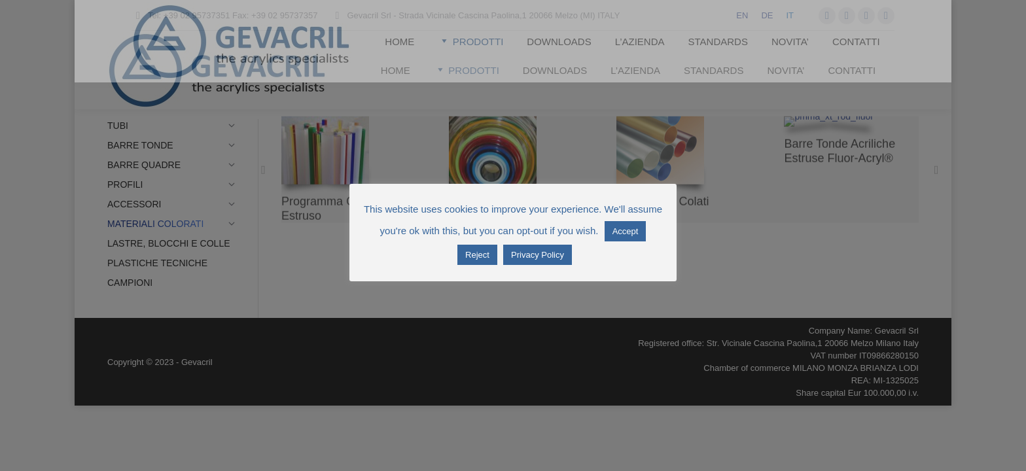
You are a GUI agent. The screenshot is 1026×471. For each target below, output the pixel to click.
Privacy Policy (537, 255)
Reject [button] (477, 255)
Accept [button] (625, 231)
